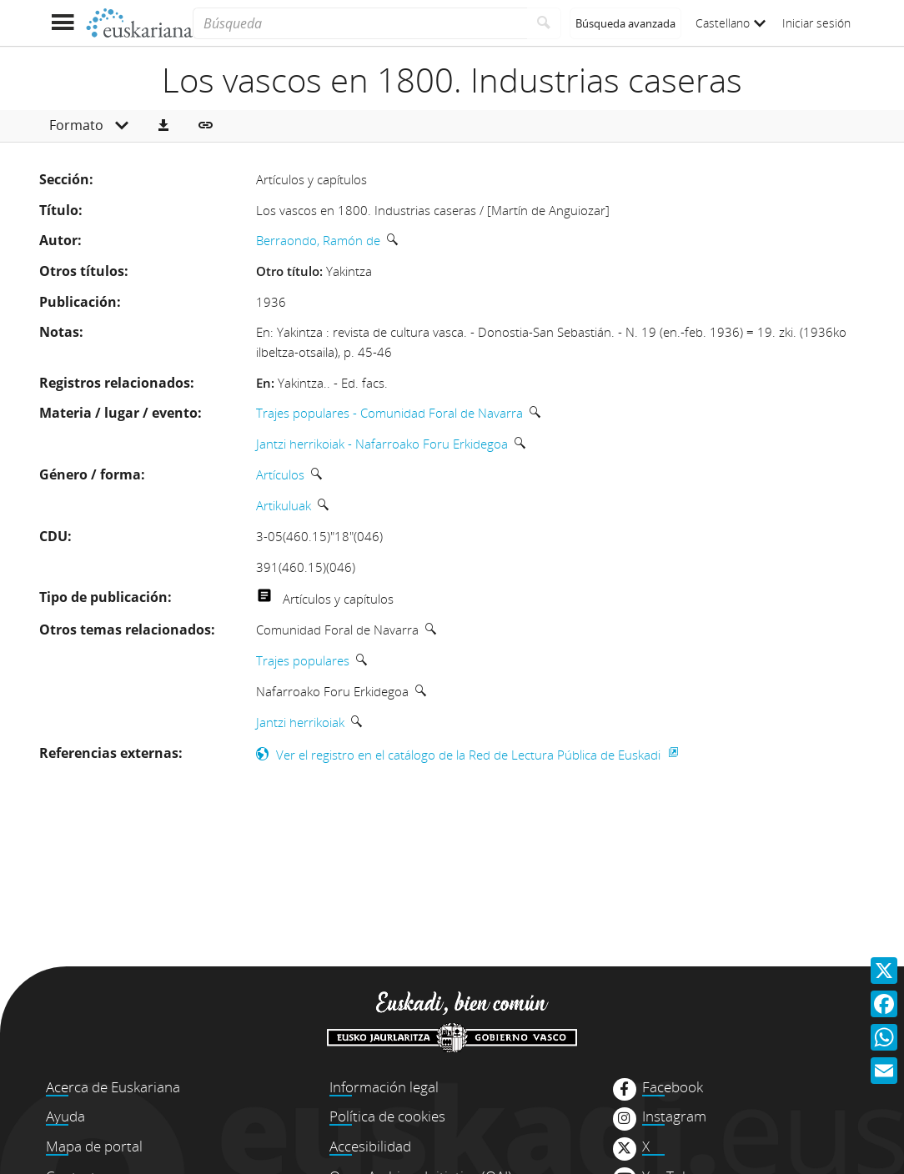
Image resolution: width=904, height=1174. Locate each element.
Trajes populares (302, 660)
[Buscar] (544, 23)
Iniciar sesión (816, 23)
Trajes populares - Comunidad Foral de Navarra (389, 412)
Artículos (280, 474)
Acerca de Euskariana (113, 1086)
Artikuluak (283, 505)
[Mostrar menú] (62, 23)
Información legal (384, 1086)
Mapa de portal (94, 1146)
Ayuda (65, 1116)
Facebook (672, 1087)
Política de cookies (387, 1116)
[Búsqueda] (360, 23)
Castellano (731, 23)
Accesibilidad (370, 1146)
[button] (163, 126)
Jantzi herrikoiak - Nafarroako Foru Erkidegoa (382, 443)
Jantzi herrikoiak (300, 722)
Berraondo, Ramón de (318, 240)
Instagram (674, 1116)
